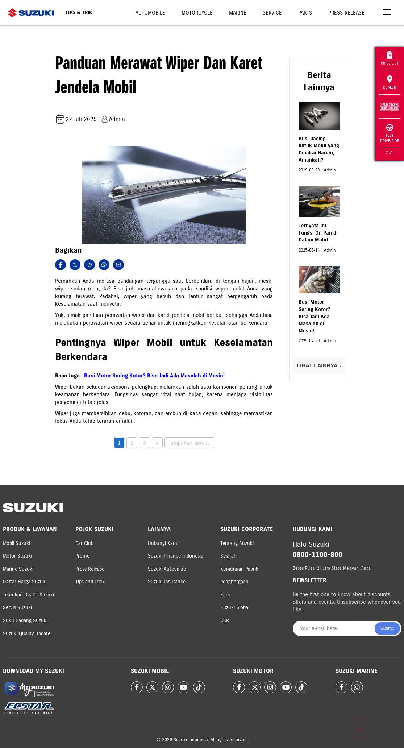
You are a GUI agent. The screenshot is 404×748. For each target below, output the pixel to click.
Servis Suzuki (17, 607)
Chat (390, 152)
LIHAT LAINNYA (319, 365)
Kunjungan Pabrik (239, 569)
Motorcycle (197, 12)
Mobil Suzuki (16, 543)
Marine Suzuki (18, 569)
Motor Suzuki (17, 556)
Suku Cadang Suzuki (25, 620)
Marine (237, 12)
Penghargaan (234, 582)
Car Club (84, 543)
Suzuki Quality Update (26, 634)
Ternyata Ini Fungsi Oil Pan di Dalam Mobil (318, 233)
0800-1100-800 (317, 554)
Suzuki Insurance (167, 582)
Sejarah (228, 556)
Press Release (346, 12)
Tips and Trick (90, 582)
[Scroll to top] (360, 727)
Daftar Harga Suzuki (24, 582)
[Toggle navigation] (387, 12)
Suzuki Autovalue (167, 569)
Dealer (389, 82)
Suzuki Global (234, 607)
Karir (225, 595)
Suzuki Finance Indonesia (175, 556)
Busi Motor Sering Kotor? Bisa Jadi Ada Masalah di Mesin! (154, 375)
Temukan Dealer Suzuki (28, 595)
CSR (224, 620)
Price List (390, 58)
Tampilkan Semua (189, 442)
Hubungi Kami (163, 543)
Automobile (150, 12)
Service (272, 12)
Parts (305, 12)
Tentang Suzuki (237, 543)
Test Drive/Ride (389, 133)
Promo (82, 556)
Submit (387, 628)
